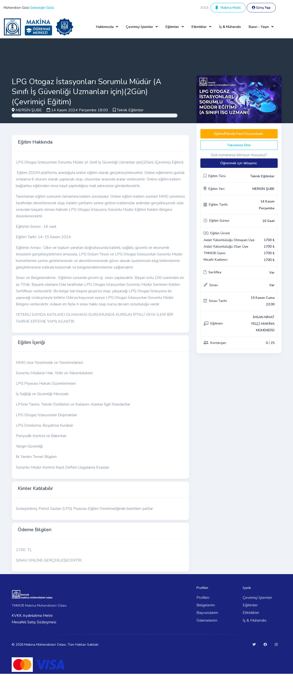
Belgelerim (205, 605)
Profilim (202, 597)
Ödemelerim (206, 620)
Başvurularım (207, 612)
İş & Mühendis (230, 26)
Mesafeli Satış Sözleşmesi (34, 622)
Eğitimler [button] (172, 26)
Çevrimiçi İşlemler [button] (139, 26)
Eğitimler (250, 605)
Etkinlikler (251, 612)
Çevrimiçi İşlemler (257, 597)
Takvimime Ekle (239, 145)
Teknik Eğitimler (130, 110)
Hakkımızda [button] (105, 26)
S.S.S (205, 7)
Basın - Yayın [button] (259, 26)
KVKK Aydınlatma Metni (32, 615)
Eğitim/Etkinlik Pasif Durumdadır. (239, 133)
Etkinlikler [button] (199, 26)
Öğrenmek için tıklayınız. (238, 163)
